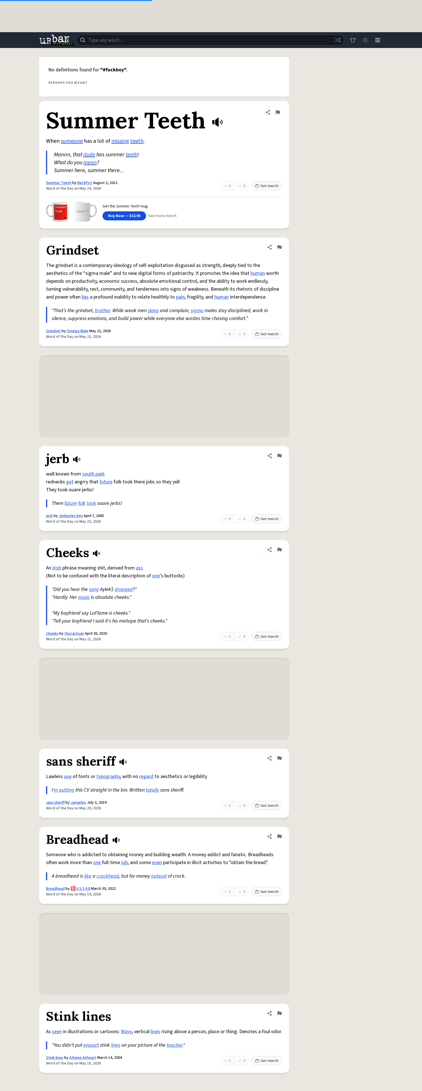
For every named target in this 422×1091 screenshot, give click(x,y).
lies (85, 297)
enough (91, 1045)
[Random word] (337, 40)
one (156, 575)
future (105, 481)
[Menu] (378, 40)
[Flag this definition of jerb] (279, 455)
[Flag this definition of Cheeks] (279, 549)
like (88, 876)
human (258, 273)
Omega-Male (77, 331)
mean (90, 163)
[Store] (353, 40)
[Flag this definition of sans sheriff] (279, 758)
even (157, 862)
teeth (136, 141)
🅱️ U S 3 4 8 (80, 888)
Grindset (53, 331)
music (84, 597)
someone (72, 141)
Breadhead (55, 888)
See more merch (162, 216)
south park (93, 473)
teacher (174, 1045)
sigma (197, 310)
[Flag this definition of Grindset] (279, 247)
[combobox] (210, 40)
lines (155, 1031)
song (94, 589)
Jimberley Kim (71, 516)
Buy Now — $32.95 (124, 216)
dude (89, 155)
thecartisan (74, 633)
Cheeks (52, 633)
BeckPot (84, 183)
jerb (49, 516)
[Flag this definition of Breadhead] (279, 836)
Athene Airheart (82, 1058)
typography (108, 776)
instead (159, 876)
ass (139, 567)
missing (120, 141)
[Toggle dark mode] (365, 40)
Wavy (126, 1031)
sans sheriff (55, 802)
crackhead (108, 876)
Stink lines (54, 1058)
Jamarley (78, 802)
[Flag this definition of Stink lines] (279, 1013)
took (91, 503)
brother (102, 310)
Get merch (267, 186)
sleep (153, 310)
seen (57, 1031)
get (69, 481)
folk (82, 503)
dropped (124, 589)
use (67, 776)
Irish (56, 567)
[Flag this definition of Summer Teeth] (277, 112)
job (124, 862)
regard (146, 776)
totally (152, 790)
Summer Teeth (58, 183)
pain (180, 297)
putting (66, 790)
